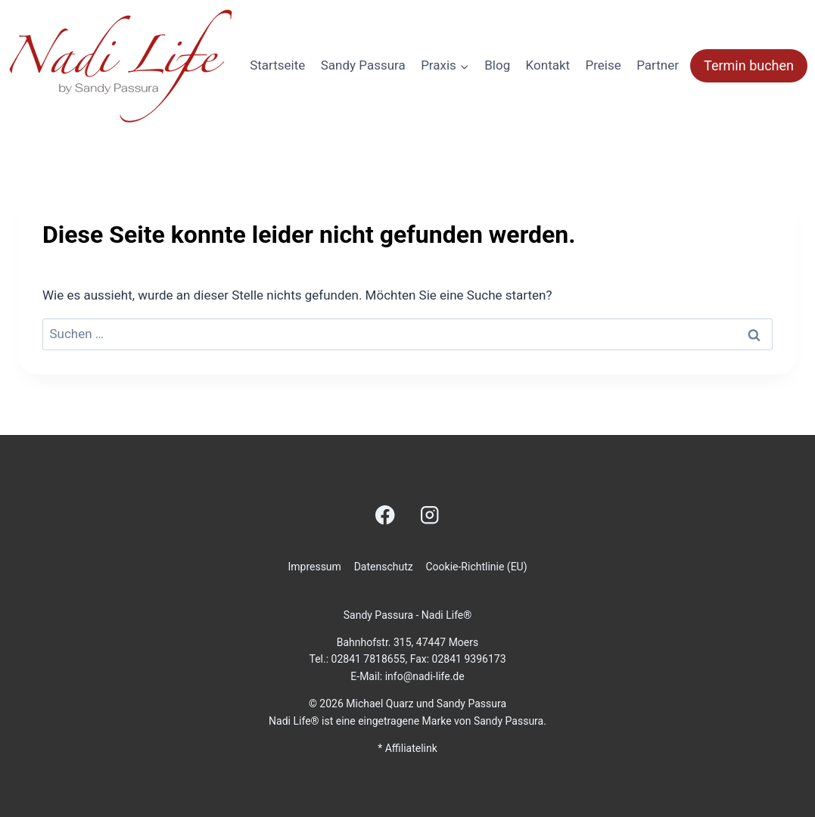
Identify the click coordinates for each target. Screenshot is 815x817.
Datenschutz (383, 567)
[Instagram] (429, 514)
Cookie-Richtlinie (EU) (476, 567)
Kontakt (548, 65)
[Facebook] (385, 514)
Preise (603, 65)
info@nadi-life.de (425, 676)
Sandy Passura (363, 65)
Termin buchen (749, 65)
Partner (657, 65)
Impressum (314, 567)
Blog (497, 65)
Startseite (277, 65)
